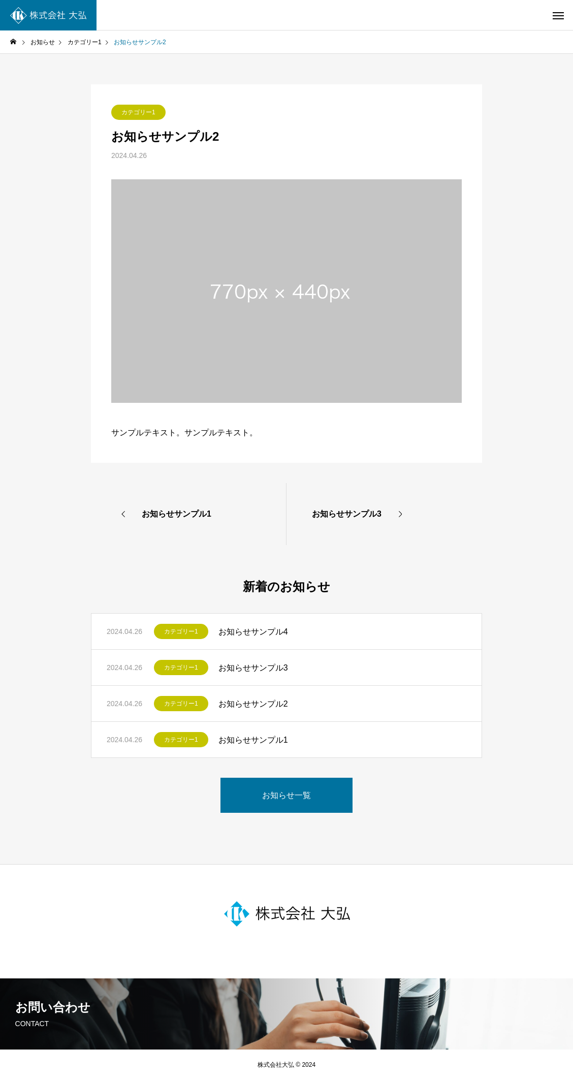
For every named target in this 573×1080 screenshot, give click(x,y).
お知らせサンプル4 (253, 631)
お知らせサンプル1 (253, 740)
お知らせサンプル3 (253, 667)
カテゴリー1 (138, 112)
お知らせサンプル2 (253, 704)
